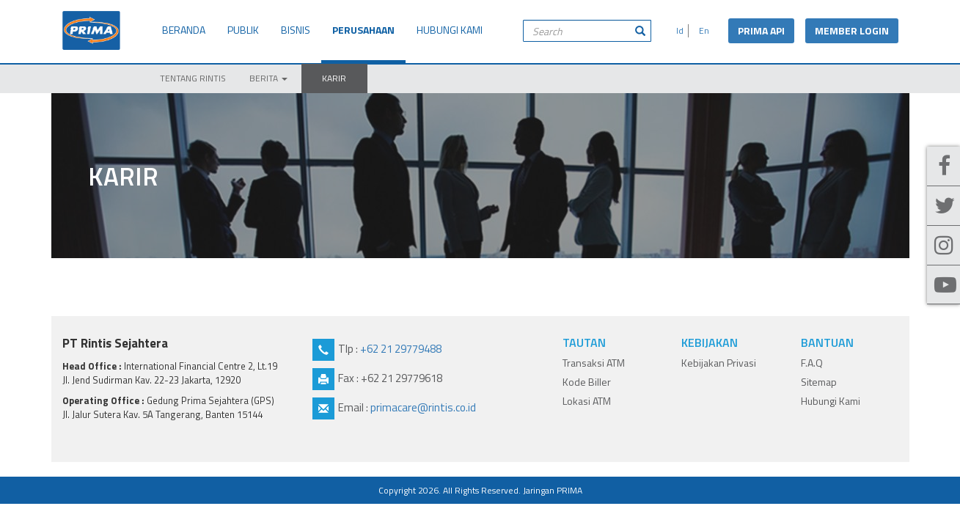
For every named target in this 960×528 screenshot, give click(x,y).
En (702, 30)
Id (678, 30)
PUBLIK (243, 29)
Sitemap (819, 381)
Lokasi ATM (587, 400)
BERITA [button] (268, 78)
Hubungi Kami (830, 400)
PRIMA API (761, 30)
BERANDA (183, 29)
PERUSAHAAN (363, 29)
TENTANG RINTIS (193, 78)
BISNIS (295, 29)
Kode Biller (587, 381)
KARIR (334, 78)
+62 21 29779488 (400, 348)
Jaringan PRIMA (552, 490)
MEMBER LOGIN (852, 30)
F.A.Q (812, 362)
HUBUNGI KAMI (450, 29)
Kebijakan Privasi (718, 362)
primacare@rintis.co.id (423, 407)
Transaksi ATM (594, 362)
